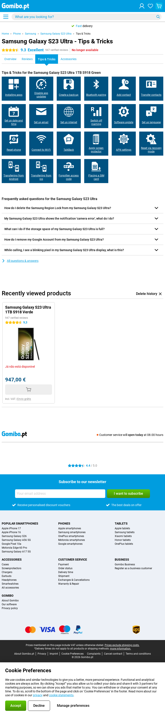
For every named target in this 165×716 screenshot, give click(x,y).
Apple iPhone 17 (11, 528)
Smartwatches (10, 583)
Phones (64, 523)
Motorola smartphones (71, 540)
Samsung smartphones (72, 532)
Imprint (54, 653)
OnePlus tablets (124, 543)
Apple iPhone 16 (11, 532)
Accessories (12, 559)
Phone (17, 33)
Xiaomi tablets (123, 536)
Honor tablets (123, 540)
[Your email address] (60, 493)
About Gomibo (10, 600)
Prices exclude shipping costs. (122, 645)
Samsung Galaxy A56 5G (16, 540)
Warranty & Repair (68, 583)
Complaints (94, 653)
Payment (63, 564)
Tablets (121, 523)
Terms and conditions (138, 653)
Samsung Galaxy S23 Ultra (56, 33)
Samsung (30, 33)
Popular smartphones (20, 523)
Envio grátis (24, 398)
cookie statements (61, 695)
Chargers (7, 572)
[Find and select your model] (87, 16)
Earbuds (6, 576)
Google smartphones (70, 543)
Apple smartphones (69, 528)
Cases (5, 564)
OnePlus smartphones (71, 536)
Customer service (72, 559)
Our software (9, 604)
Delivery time (65, 572)
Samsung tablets (124, 532)
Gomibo (8, 595)
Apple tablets (122, 528)
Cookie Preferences (72, 653)
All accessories (10, 587)
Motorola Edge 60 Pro (14, 547)
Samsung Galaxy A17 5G (16, 551)
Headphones (9, 579)
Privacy (42, 653)
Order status (65, 568)
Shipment (63, 576)
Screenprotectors (11, 568)
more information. (120, 648)
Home (5, 33)
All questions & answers (20, 260)
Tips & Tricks (83, 33)
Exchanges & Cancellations (74, 579)
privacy (38, 695)
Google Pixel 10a (11, 543)
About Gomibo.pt (24, 653)
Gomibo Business (125, 564)
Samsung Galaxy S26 (14, 536)
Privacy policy (10, 608)
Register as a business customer (133, 568)
